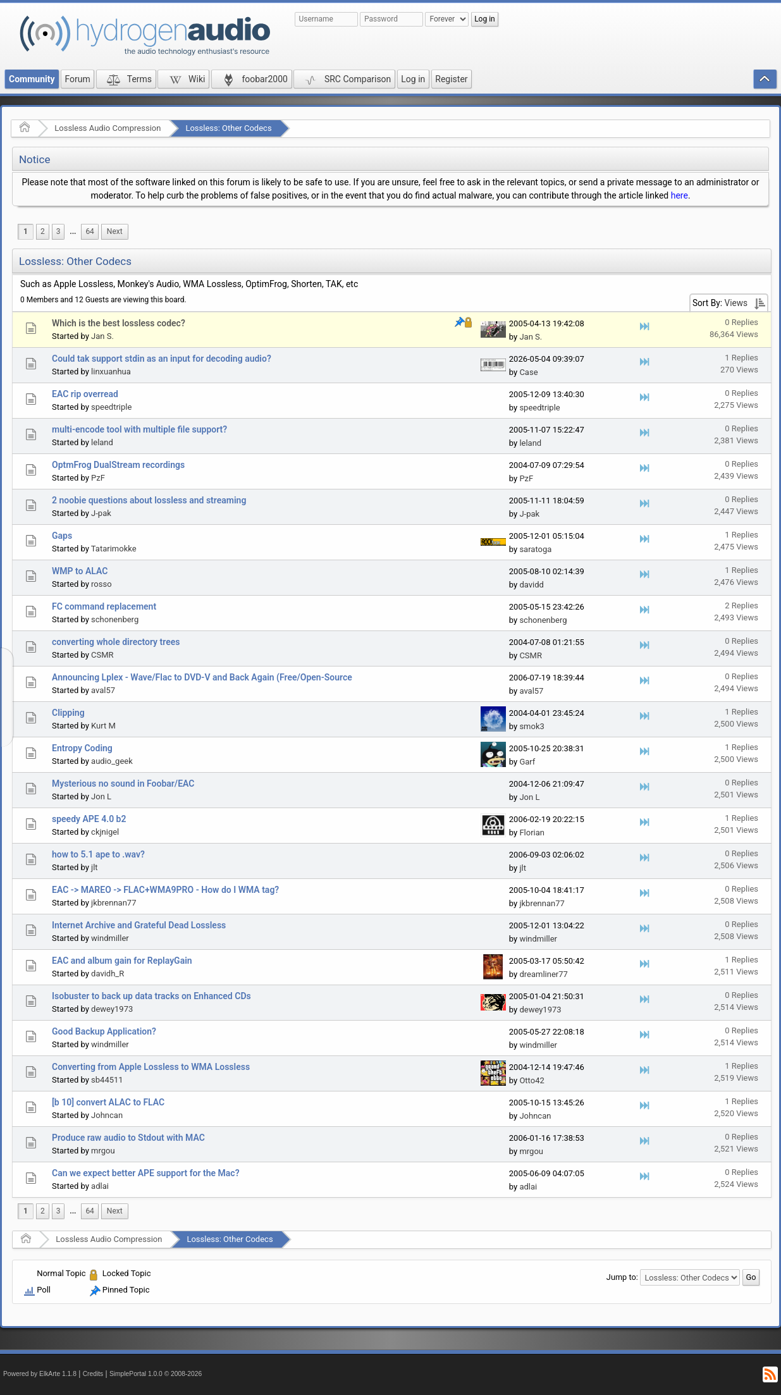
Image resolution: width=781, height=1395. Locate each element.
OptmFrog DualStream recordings (118, 465)
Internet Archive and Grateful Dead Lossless (139, 925)
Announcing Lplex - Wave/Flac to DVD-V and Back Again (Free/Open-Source (202, 677)
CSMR (102, 655)
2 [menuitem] (42, 231)
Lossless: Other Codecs (228, 128)
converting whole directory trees (116, 642)
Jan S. (102, 336)
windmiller (110, 938)
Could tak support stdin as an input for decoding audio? (161, 358)
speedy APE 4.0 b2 (89, 819)
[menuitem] (72, 232)
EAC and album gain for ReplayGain (122, 961)
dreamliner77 (543, 974)
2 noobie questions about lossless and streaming (149, 500)
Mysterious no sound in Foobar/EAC (123, 783)
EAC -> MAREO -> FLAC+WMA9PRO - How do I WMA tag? (165, 890)
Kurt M (103, 725)
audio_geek (112, 761)
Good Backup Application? (104, 1031)
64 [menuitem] (89, 231)
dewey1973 (112, 1009)
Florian (531, 832)
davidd (531, 584)
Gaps (62, 536)
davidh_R (107, 973)
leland (102, 442)
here (679, 195)
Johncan (107, 1115)
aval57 (103, 690)
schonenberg (114, 619)
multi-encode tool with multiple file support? (139, 429)
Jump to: (622, 1277)
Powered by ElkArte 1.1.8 (40, 1373)
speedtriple (111, 407)
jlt (94, 867)
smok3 (531, 726)
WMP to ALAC (80, 571)
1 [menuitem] (25, 231)
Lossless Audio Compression (107, 128)
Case (528, 372)
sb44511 (107, 1080)
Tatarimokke (114, 548)
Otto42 (531, 1080)
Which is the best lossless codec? (118, 323)
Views (735, 303)
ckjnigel (105, 832)
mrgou (103, 1150)
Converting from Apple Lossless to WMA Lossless (151, 1067)
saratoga (535, 549)
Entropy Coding (82, 748)
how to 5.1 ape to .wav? (98, 854)
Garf (527, 761)
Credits (93, 1373)
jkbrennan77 (113, 902)
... (73, 231)
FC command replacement (104, 606)
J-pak (101, 513)
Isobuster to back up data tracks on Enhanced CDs (151, 996)
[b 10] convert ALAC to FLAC (108, 1102)
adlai (100, 1186)
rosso (101, 584)
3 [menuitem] (58, 231)
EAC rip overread (85, 394)
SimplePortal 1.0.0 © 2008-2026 (155, 1373)
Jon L (101, 796)
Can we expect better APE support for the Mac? (146, 1173)
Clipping (68, 713)
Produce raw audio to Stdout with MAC (128, 1138)
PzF (98, 477)
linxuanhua (111, 371)
